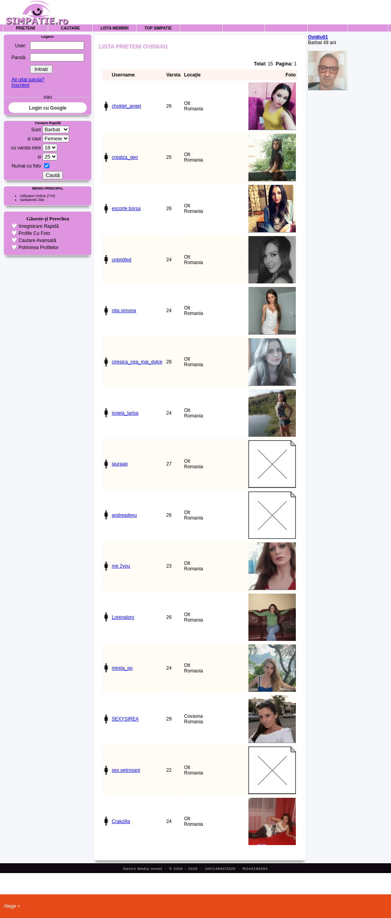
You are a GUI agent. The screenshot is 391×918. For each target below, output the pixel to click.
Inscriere (20, 85)
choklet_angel (126, 106)
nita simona (124, 310)
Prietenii (25, 28)
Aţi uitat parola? (27, 79)
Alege (10, 906)
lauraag (120, 464)
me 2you (121, 566)
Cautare (70, 28)
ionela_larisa (125, 413)
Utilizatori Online (33, 196)
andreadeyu (124, 515)
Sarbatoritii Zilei (32, 200)
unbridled (121, 260)
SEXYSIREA (125, 719)
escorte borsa (126, 208)
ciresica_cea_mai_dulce (137, 362)
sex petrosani (126, 770)
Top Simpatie (158, 28)
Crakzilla (121, 821)
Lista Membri (115, 28)
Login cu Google (48, 108)
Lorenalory (123, 617)
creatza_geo (125, 157)
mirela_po (122, 668)
